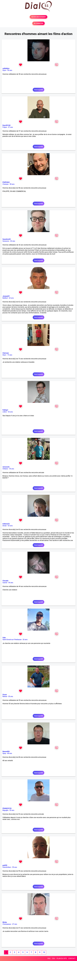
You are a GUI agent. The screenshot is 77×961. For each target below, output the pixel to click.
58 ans (12, 184)
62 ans (11, 298)
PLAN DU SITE (62, 958)
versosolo (6, 467)
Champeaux (7, 924)
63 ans (10, 526)
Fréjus (5, 127)
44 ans (10, 583)
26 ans (25, 639)
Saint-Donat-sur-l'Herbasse (12, 639)
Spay (4, 753)
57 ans (10, 127)
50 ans (9, 70)
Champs (5, 184)
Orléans (5, 469)
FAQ (49, 958)
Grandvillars (7, 867)
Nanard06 (6, 751)
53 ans (12, 810)
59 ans (14, 867)
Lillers (5, 412)
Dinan (5, 526)
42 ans (12, 241)
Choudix (5, 581)
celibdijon (6, 68)
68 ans (9, 753)
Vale (4, 638)
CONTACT (71, 958)
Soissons (6, 241)
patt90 (5, 865)
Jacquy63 (6, 296)
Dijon (4, 70)
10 (44, 952)
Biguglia (5, 810)
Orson (5, 694)
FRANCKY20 (7, 808)
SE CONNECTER (38, 23)
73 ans (9, 355)
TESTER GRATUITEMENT (38, 17)
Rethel (5, 696)
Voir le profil (38, 90)
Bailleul (5, 298)
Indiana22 (6, 524)
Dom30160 (6, 125)
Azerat (5, 583)
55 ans (11, 469)
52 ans (10, 412)
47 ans (14, 924)
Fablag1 (5, 410)
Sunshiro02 (7, 239)
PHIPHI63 (6, 182)
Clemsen (6, 353)
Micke (5, 922)
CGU (53, 958)
